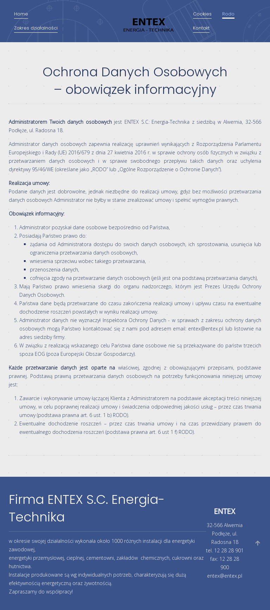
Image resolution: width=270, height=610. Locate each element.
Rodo (228, 14)
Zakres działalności (36, 28)
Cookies (202, 14)
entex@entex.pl (205, 328)
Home (21, 14)
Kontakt (201, 28)
